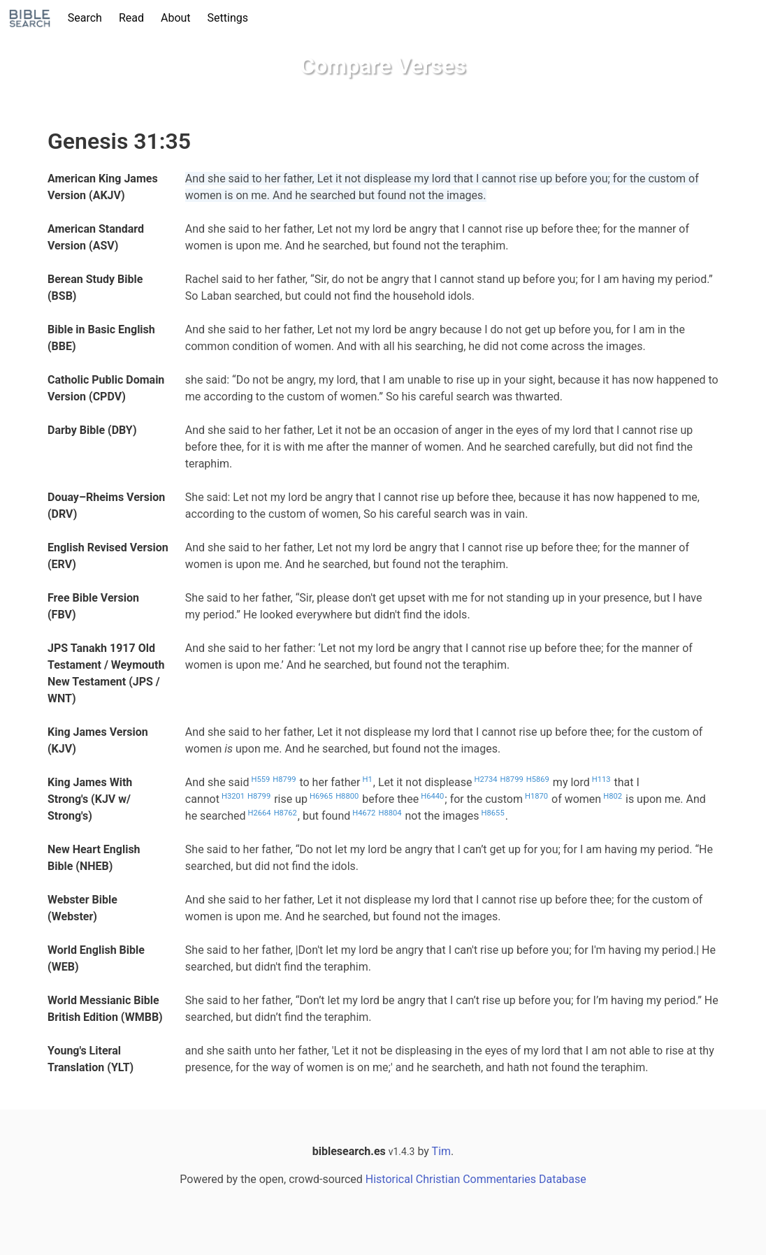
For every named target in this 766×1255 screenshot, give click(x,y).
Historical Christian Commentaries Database (476, 1179)
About (176, 17)
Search (85, 17)
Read (131, 17)
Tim (441, 1151)
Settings (228, 17)
